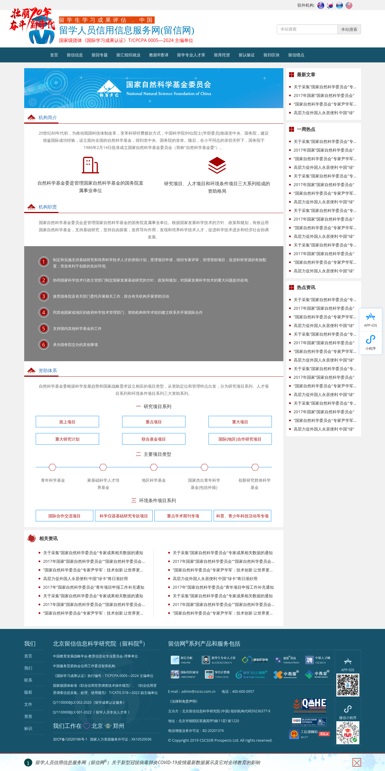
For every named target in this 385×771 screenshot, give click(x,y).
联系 (28, 680)
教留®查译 (159, 55)
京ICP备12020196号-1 (70, 739)
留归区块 (271, 55)
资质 (28, 716)
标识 (28, 728)
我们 (28, 668)
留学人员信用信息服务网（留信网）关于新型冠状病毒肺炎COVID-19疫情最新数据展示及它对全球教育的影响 (147, 762)
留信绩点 (296, 55)
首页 (54, 55)
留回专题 (100, 55)
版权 (28, 692)
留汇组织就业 (128, 55)
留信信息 (75, 55)
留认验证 (247, 55)
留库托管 (222, 55)
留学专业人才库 (191, 55)
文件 (28, 704)
